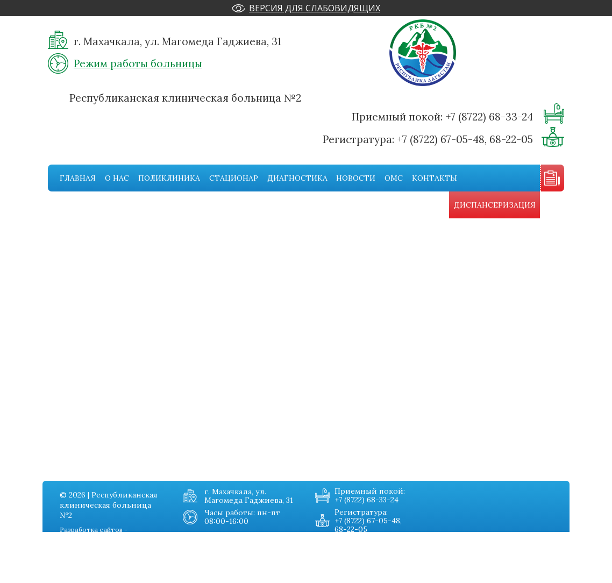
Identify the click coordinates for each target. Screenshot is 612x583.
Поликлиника (169, 178)
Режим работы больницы (138, 63)
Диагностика (297, 178)
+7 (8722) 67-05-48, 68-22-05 (465, 139)
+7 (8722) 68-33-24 (489, 116)
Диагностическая (81, 575)
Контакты (434, 178)
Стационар (233, 178)
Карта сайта (146, 575)
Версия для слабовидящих (314, 8)
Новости (355, 178)
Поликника (70, 554)
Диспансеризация (495, 205)
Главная (78, 178)
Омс (394, 178)
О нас (117, 178)
